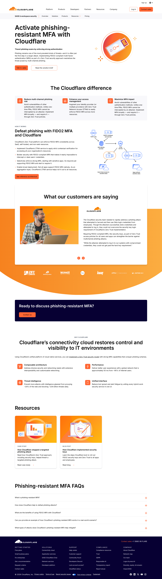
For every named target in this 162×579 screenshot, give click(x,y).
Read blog (69, 465)
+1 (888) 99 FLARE (139, 541)
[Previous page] (78, 258)
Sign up (144, 3)
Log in (133, 9)
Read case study (25, 465)
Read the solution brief (44, 68)
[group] (81, 220)
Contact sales (146, 9)
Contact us (27, 315)
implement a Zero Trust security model (84, 357)
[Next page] (83, 258)
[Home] (21, 9)
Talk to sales (21, 68)
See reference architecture (27, 177)
